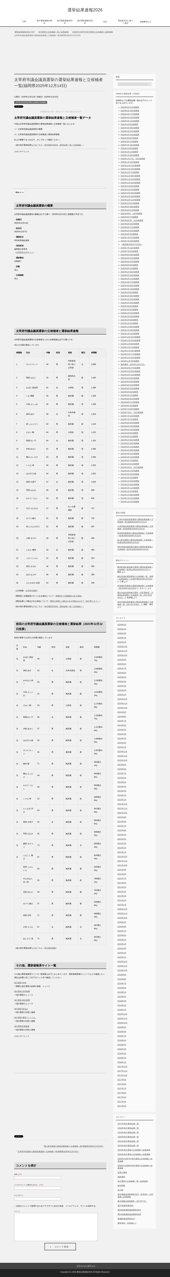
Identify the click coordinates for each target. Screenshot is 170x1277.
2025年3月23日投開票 (130, 299)
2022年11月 (122, 808)
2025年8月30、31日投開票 (132, 220)
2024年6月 (121, 725)
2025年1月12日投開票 (130, 334)
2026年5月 (121, 625)
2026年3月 (121, 633)
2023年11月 (122, 756)
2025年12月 (122, 647)
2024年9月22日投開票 (130, 385)
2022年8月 (121, 822)
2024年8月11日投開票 (130, 402)
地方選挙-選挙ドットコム (25, 1018)
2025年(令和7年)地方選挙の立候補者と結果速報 (30, 102)
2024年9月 (121, 712)
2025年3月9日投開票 (129, 306)
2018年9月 (121, 1027)
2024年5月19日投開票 (130, 443)
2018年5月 (121, 1045)
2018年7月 (121, 1036)
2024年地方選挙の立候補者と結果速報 (134, 1154)
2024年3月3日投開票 (129, 478)
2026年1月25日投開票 (130, 155)
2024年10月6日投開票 (130, 378)
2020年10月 (122, 918)
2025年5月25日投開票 (130, 272)
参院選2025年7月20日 (131, 245)
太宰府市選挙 (31, 591)
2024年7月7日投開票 (129, 419)
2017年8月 (121, 1084)
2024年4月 (121, 734)
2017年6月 (121, 1093)
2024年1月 (121, 747)
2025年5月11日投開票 (130, 279)
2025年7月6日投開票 (129, 251)
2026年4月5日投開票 (129, 124)
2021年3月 (121, 896)
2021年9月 (121, 870)
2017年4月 (121, 1102)
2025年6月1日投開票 (129, 269)
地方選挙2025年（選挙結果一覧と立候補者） (63, 145)
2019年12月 (122, 962)
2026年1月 (121, 642)
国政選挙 (121, 1177)
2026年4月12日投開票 (130, 121)
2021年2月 (121, 900)
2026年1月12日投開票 (130, 162)
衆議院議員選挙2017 (126, 1219)
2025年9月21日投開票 (130, 210)
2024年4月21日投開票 (130, 454)
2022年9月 (121, 817)
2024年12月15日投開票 (130, 341)
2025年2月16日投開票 (130, 317)
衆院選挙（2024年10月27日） (133, 365)
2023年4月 (121, 787)
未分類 (120, 1190)
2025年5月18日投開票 (130, 275)
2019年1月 (121, 1010)
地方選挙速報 (50, 948)
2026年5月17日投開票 (130, 114)
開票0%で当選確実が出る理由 (68, 596)
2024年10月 (122, 708)
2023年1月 (121, 800)
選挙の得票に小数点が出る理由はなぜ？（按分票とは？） (74, 601)
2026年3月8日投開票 (129, 138)
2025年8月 (121, 664)
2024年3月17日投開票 (130, 471)
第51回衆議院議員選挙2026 (129, 1214)
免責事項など (145, 22)
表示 (21, 192)
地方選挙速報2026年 (44, 22)
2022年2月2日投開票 (129, 323)
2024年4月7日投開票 (129, 461)
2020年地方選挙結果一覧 (128, 1137)
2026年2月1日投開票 (129, 152)
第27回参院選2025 (125, 1206)
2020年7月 (121, 931)
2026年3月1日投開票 (129, 142)
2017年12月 (122, 1067)
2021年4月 (121, 892)
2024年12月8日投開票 (130, 344)
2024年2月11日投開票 (130, 488)
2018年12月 (122, 1014)
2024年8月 (121, 717)
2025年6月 (121, 673)
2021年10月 (122, 865)
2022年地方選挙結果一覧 (128, 1146)
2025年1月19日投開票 (130, 330)
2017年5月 (121, 1097)
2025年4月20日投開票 (130, 286)
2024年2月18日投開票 (130, 485)
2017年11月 (122, 1071)
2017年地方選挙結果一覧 (128, 1124)
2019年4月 (121, 997)
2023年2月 (121, 795)
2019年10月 (122, 970)
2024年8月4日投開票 (129, 406)
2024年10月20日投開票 (130, 371)
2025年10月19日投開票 (130, 196)
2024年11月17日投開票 (130, 354)
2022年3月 (121, 844)
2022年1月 (121, 852)
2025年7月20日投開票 (130, 241)
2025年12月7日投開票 (130, 172)
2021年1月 (121, 905)
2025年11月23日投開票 (130, 179)
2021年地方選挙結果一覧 (128, 1141)
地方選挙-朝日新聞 (22, 1000)
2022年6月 (121, 830)
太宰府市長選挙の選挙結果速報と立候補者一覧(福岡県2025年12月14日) (48, 1152)
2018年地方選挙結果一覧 (128, 1128)
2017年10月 (122, 1075)
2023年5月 (121, 782)
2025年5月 (121, 677)
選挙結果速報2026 (85, 9)
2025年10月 (122, 655)
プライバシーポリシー (85, 1266)
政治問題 (121, 1186)
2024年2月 (121, 743)
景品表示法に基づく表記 (125, 22)
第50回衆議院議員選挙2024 (129, 1210)
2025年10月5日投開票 (130, 203)
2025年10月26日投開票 (130, 193)
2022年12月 (122, 804)
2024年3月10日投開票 (130, 474)
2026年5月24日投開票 (130, 111)
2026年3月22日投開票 (130, 131)
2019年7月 (121, 984)
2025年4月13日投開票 (130, 289)
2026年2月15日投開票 (130, 145)
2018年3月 (121, 1054)
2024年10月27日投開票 (130, 368)
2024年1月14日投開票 (130, 502)
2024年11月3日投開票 (130, 361)
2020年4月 (121, 944)
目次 (105, 22)
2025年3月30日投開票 (130, 296)
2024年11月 (122, 703)
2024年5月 (121, 730)
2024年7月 (121, 721)
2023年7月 (121, 773)
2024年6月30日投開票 (130, 423)
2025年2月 (121, 690)
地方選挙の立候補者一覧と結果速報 (133, 1181)
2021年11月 (122, 861)
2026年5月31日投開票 (130, 107)
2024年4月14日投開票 (130, 457)
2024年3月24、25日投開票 (132, 467)
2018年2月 (121, 1058)
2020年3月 (121, 949)
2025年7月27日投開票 (130, 238)
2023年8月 (121, 769)
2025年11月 (122, 651)
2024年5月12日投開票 (130, 447)
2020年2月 (121, 953)
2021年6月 (121, 883)
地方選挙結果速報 (21, 1026)
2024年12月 (122, 699)
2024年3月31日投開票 (130, 464)
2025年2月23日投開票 (130, 313)
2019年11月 (122, 966)
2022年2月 (121, 848)
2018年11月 (122, 1019)
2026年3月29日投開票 (130, 128)
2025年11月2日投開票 (130, 190)
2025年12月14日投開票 (130, 169)
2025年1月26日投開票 (130, 327)
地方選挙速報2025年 (65, 22)
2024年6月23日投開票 (130, 426)
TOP (24, 22)
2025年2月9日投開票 (129, 320)
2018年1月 (121, 1062)
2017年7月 (121, 1089)
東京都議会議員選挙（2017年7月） (132, 1201)
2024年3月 (121, 738)
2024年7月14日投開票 (130, 416)
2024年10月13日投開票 (130, 375)
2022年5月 (121, 835)
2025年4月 (121, 682)
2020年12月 (122, 909)
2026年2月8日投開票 (129, 148)
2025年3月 (121, 686)
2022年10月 (122, 813)
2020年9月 (121, 922)
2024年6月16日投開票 (130, 430)
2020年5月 (121, 940)
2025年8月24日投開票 (130, 224)
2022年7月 (121, 826)
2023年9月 (121, 765)
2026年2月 (121, 638)
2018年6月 (121, 1040)
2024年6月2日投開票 (129, 437)
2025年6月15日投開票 (130, 262)
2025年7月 (121, 668)
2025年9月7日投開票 (129, 217)
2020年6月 (121, 935)
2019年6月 (121, 988)
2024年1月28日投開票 (130, 495)
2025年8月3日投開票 (129, 234)
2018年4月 (121, 1049)
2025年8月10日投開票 (130, 231)
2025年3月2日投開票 (129, 310)
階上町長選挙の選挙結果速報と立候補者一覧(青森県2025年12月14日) (73, 1146)
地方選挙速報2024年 (85, 22)
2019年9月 (121, 975)
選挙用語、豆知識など (127, 1223)
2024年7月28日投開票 (130, 409)
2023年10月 (122, 760)
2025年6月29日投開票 (130, 255)
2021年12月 (122, 857)
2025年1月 (121, 695)
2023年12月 (122, 752)
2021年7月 (121, 879)
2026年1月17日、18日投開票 (133, 159)
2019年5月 (121, 992)
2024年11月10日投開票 (130, 358)
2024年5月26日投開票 (130, 440)
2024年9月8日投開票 (129, 392)
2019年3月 (121, 1001)
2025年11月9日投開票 (130, 186)
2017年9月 (121, 1080)
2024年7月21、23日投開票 (132, 413)
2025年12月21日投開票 (130, 166)
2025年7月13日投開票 (130, 248)
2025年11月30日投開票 (130, 176)
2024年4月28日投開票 (130, 450)
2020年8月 (121, 927)
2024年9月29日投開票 (130, 382)
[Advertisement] (85, 56)
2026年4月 (121, 629)
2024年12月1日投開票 (130, 347)
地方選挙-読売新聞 (22, 991)
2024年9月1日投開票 (129, 395)
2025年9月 (121, 660)
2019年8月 (121, 979)
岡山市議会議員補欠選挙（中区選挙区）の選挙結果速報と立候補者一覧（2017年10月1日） (135, 595)
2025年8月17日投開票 (130, 227)
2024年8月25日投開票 (130, 399)
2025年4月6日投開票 (129, 293)
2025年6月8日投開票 (129, 265)
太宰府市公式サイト (24, 252)
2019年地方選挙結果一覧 (128, 1133)
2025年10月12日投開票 (130, 200)
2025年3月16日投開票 (130, 303)
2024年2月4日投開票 (129, 491)
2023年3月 (121, 791)
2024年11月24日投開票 (130, 351)
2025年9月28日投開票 (130, 207)
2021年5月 (121, 887)
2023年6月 (121, 778)
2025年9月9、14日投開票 (131, 214)
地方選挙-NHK (20, 983)
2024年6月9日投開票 (129, 433)
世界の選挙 (122, 1173)
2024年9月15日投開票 (130, 389)
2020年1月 (121, 957)
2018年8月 (121, 1032)
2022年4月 (121, 839)
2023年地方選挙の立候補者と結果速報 (134, 1150)
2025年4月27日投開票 (130, 282)
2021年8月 (121, 874)
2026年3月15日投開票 (130, 135)
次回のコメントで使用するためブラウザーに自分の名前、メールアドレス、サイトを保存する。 (56, 1206)
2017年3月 (121, 1106)
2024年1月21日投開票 (130, 498)
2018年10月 (122, 1023)
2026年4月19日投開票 (130, 118)
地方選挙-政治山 (21, 1009)
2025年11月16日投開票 (130, 183)
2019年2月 (121, 1005)
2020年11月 (122, 914)
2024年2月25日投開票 (130, 481)
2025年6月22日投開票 (130, 258)
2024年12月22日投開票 (130, 337)
